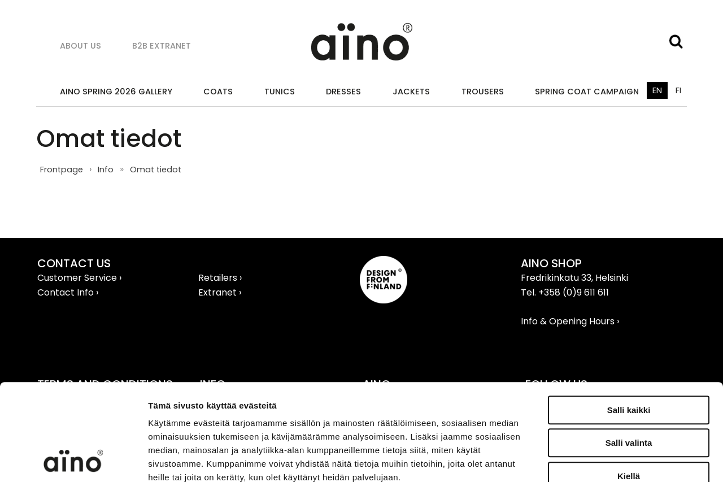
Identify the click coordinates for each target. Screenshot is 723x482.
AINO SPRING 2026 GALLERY (116, 91)
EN (657, 90)
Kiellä (628, 385)
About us (80, 45)
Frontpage (61, 169)
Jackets (411, 91)
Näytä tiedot (604, 459)
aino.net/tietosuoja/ (229, 413)
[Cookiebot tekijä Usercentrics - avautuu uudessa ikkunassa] (73, 459)
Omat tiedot (155, 169)
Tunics (279, 91)
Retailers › (220, 277)
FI (678, 90)
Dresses (343, 91)
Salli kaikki (629, 319)
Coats (218, 91)
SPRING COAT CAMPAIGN (587, 91)
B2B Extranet (161, 45)
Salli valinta (629, 352)
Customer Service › (79, 277)
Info (106, 169)
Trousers (482, 91)
